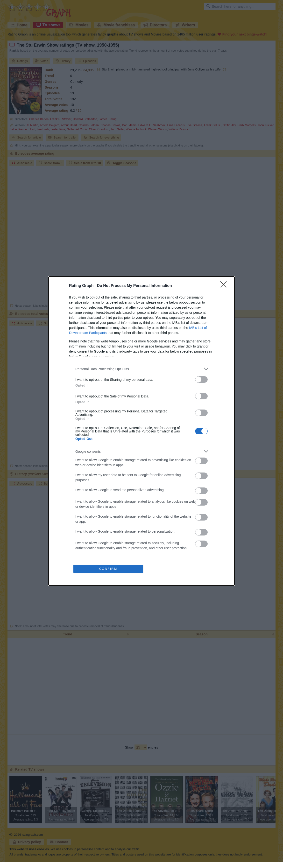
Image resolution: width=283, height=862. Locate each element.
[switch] (201, 379)
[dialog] (141, 431)
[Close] (225, 286)
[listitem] (141, 368)
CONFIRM (108, 568)
